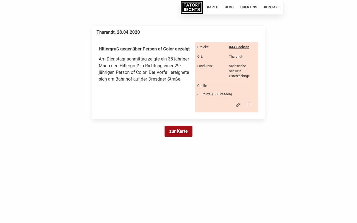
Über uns (248, 7)
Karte (212, 7)
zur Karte (178, 131)
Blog (229, 7)
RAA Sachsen (239, 47)
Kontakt (272, 7)
